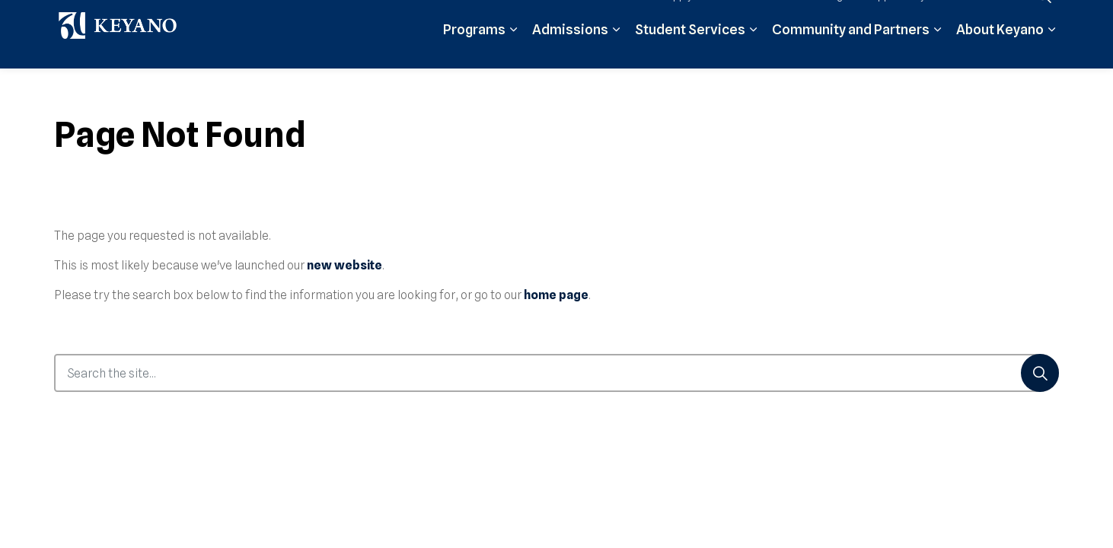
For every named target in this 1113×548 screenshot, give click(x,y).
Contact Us (988, 17)
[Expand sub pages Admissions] (615, 51)
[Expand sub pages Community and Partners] (937, 51)
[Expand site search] (1043, 17)
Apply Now (691, 17)
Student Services (690, 51)
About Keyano (1000, 51)
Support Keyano (905, 17)
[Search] (1040, 373)
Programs (474, 51)
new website (344, 265)
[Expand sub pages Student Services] (753, 51)
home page (556, 295)
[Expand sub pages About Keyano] (1051, 51)
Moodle (750, 17)
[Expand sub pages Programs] (513, 51)
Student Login (817, 17)
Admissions (570, 51)
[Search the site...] (556, 373)
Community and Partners (851, 51)
